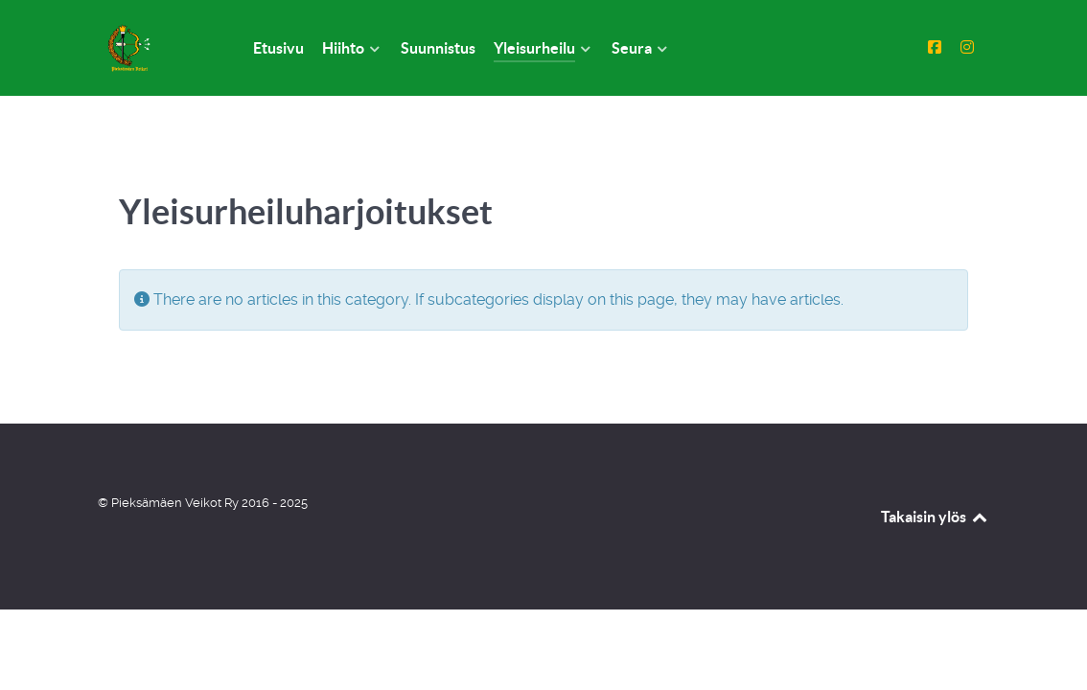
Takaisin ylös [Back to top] (935, 516)
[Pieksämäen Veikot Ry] (152, 48)
